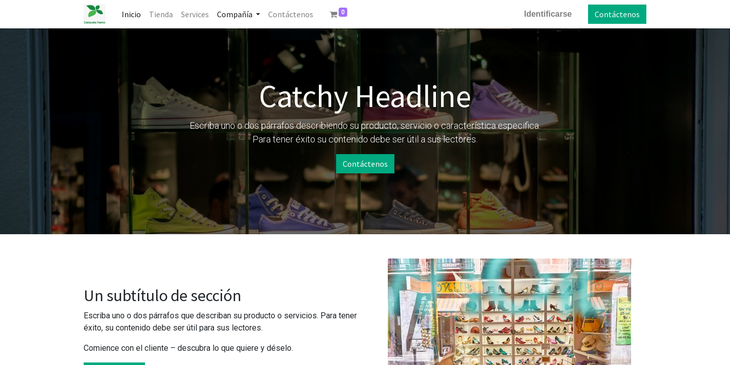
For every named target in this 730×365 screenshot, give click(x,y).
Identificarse (548, 14)
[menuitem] (131, 14)
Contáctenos (617, 14)
